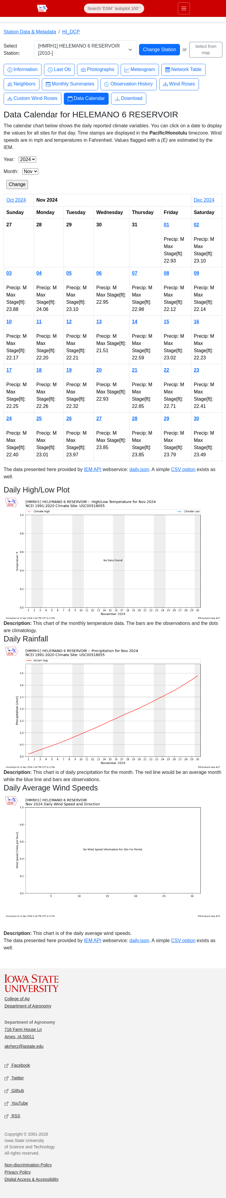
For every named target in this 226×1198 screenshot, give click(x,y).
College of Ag (17, 998)
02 (196, 224)
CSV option (183, 469)
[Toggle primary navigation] (184, 8)
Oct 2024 (16, 200)
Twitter (14, 1078)
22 (166, 370)
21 (134, 370)
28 (134, 418)
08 (166, 273)
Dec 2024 (204, 200)
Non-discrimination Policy (28, 1164)
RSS (12, 1116)
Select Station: (12, 49)
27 (99, 418)
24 (9, 418)
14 (134, 321)
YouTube (16, 1103)
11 (39, 321)
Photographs (97, 70)
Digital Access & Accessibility (32, 1179)
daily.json (139, 469)
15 (166, 321)
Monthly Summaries (70, 84)
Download (128, 99)
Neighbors (22, 84)
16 (196, 321)
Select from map (205, 49)
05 (69, 273)
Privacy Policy (18, 1172)
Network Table (183, 70)
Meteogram (140, 70)
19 (69, 370)
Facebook (17, 1065)
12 (69, 321)
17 (9, 370)
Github (14, 1091)
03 (9, 273)
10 (9, 321)
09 (196, 273)
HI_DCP (71, 31)
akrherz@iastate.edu (24, 1046)
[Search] (114, 8)
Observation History (128, 84)
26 (69, 418)
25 (39, 418)
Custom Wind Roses (32, 99)
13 (99, 321)
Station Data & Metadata (30, 31)
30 (196, 418)
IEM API (92, 469)
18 (39, 370)
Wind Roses (179, 84)
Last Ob (59, 70)
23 (196, 370)
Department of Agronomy (28, 1006)
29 (166, 418)
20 (99, 370)
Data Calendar (86, 99)
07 (134, 273)
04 (39, 273)
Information (23, 70)
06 (99, 273)
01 (166, 224)
